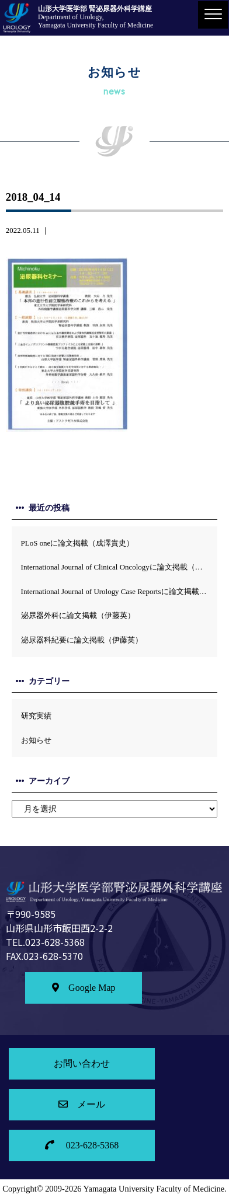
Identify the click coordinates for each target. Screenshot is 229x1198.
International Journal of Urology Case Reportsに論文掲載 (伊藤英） (119, 591)
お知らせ (36, 740)
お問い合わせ (82, 1063)
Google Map (83, 988)
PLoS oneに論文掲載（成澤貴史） (77, 543)
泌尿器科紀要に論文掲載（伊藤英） (82, 639)
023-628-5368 (82, 1145)
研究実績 (36, 715)
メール (81, 1104)
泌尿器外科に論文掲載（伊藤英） (78, 615)
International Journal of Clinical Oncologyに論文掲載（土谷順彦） (119, 567)
